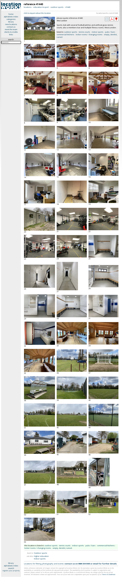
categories (11, 19)
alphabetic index (11, 16)
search (11, 568)
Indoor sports (40, 558)
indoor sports (97, 32)
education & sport (41, 7)
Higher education (41, 556)
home (11, 14)
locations (28, 7)
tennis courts (84, 32)
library (11, 21)
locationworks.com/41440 (107, 13)
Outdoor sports (40, 553)
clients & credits (11, 32)
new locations (11, 24)
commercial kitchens (65, 34)
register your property (11, 570)
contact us (11, 27)
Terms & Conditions (108, 574)
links (11, 34)
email (95, 563)
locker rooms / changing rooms (89, 34)
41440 (67, 7)
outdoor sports (57, 7)
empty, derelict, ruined (62, 548)
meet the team (11, 29)
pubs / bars (110, 32)
